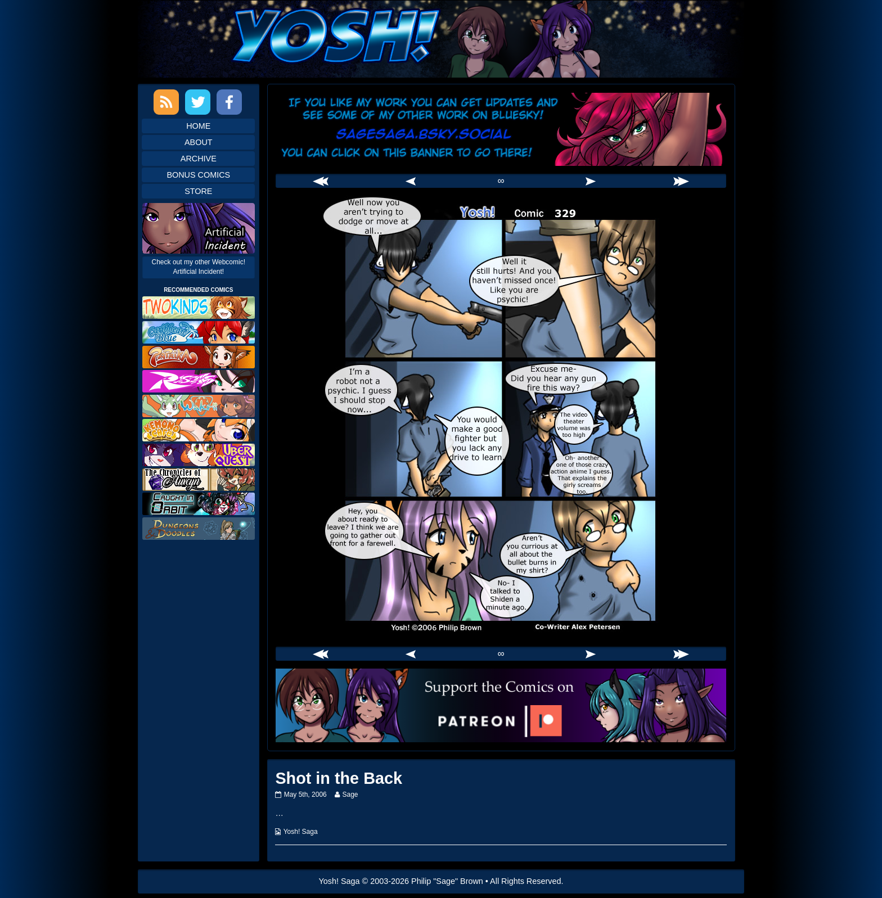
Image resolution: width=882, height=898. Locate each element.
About (198, 142)
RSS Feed (166, 102)
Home (198, 125)
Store (198, 191)
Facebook (229, 102)
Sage (349, 794)
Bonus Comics (198, 174)
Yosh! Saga (301, 832)
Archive (199, 158)
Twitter (197, 102)
